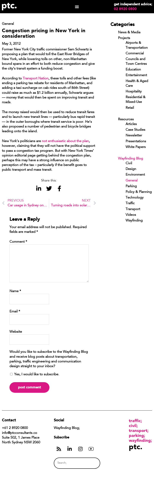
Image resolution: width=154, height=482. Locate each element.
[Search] (90, 463)
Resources (126, 119)
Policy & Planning (139, 192)
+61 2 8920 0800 (15, 428)
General (132, 180)
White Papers (136, 147)
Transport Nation (35, 78)
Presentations (136, 141)
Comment (18, 242)
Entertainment (136, 75)
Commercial (135, 53)
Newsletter (134, 135)
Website (15, 332)
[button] (77, 7)
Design (131, 169)
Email (14, 311)
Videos (131, 215)
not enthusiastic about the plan (65, 141)
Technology (135, 198)
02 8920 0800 (125, 9)
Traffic (130, 203)
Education (133, 69)
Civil (129, 163)
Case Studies (135, 130)
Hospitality (134, 91)
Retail (130, 108)
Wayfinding (134, 220)
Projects (124, 38)
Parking (131, 186)
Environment (135, 175)
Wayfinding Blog (130, 158)
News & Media (129, 32)
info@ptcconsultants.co (19, 433)
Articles (131, 124)
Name (15, 291)
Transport (133, 209)
